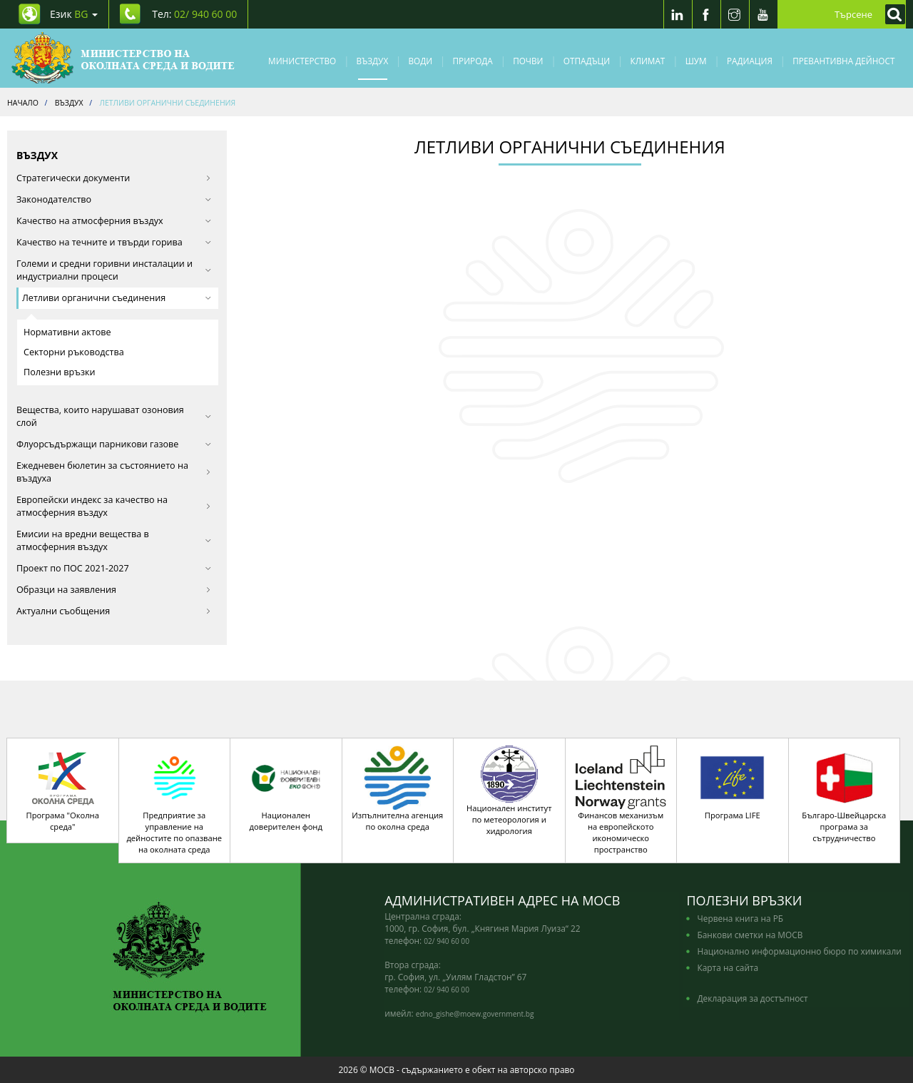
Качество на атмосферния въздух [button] (113, 221)
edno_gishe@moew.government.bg (475, 1014)
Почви (528, 60)
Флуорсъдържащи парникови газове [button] (113, 444)
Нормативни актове (67, 332)
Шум (696, 60)
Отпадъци (586, 60)
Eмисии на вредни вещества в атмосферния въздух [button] (113, 540)
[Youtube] (763, 14)
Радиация (749, 60)
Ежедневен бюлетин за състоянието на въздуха (113, 471)
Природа (473, 60)
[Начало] (123, 58)
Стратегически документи (113, 178)
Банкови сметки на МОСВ (749, 934)
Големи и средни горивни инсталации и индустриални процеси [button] (113, 270)
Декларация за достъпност (752, 998)
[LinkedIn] (677, 14)
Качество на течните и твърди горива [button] (113, 242)
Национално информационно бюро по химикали (799, 951)
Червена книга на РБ (740, 918)
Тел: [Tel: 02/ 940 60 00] (194, 14)
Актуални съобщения (113, 611)
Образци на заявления (113, 590)
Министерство (302, 60)
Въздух (373, 60)
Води (421, 60)
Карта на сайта (727, 967)
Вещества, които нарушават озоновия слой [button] (113, 416)
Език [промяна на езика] (74, 14)
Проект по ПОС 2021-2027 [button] (113, 568)
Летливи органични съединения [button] (116, 298)
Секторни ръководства (74, 352)
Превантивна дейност (843, 60)
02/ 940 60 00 (446, 941)
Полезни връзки (60, 372)
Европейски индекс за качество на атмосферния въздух (113, 506)
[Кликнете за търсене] (891, 14)
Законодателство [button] (113, 199)
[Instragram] (734, 14)
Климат (647, 60)
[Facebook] (706, 14)
